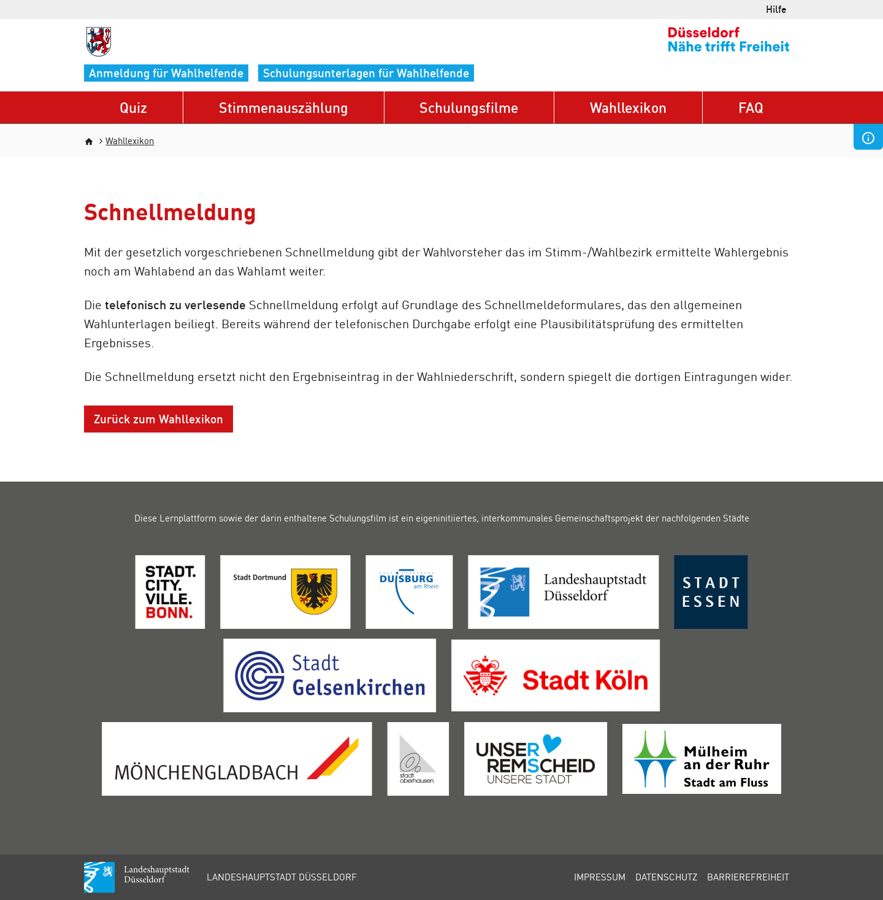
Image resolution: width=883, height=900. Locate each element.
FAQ (750, 107)
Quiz (133, 107)
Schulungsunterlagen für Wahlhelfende (366, 72)
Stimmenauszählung (283, 107)
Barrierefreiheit (748, 877)
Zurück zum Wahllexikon (158, 418)
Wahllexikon (628, 107)
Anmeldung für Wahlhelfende (166, 72)
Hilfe (776, 8)
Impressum (599, 877)
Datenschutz (666, 877)
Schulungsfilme (468, 107)
